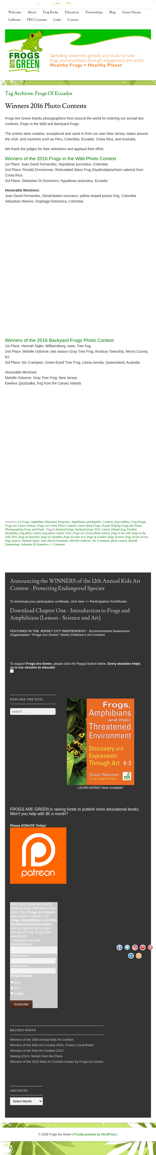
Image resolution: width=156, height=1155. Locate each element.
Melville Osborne (80, 540)
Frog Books (50, 12)
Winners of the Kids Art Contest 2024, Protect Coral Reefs (52, 1045)
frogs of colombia (51, 537)
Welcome (14, 12)
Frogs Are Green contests (20, 525)
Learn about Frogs (89, 525)
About (32, 12)
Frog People (138, 522)
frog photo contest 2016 (57, 533)
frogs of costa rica (74, 537)
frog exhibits (122, 522)
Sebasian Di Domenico (35, 544)
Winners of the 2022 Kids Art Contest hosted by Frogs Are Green (56, 1062)
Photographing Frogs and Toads (24, 529)
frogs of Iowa (116, 537)
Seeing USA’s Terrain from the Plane (36, 1056)
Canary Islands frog (113, 529)
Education (72, 12)
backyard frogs (65, 529)
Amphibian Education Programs (50, 522)
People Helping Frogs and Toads (121, 525)
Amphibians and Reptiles (86, 522)
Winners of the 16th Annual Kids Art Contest (41, 1039)
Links (57, 20)
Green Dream (131, 12)
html (16, 983)
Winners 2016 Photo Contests (45, 106)
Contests (108, 522)
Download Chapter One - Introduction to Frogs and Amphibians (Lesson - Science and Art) (70, 614)
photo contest (119, 540)
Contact (73, 20)
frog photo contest (30, 533)
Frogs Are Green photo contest (91, 533)
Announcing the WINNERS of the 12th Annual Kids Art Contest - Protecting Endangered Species (75, 585)
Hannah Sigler (30, 540)
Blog (112, 12)
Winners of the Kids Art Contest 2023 (36, 1050)
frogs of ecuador (96, 537)
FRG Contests (37, 20)
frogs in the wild (121, 533)
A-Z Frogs (23, 522)
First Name (20, 956)
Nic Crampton (100, 540)
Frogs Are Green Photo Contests (56, 525)
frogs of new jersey (136, 537)
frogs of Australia (29, 537)
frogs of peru (13, 540)
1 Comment (58, 544)
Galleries (14, 20)
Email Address (22, 944)
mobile (18, 994)
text (16, 988)
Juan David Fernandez (54, 540)
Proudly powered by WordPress (95, 1134)
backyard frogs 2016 (87, 529)
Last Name (19, 966)
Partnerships (94, 12)
